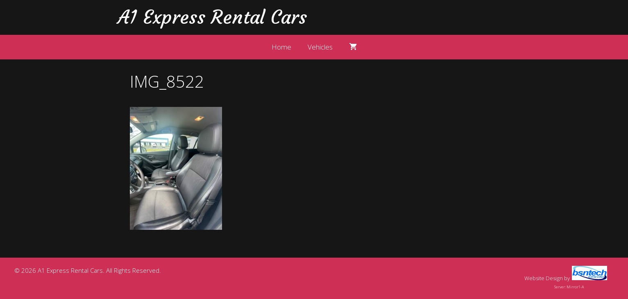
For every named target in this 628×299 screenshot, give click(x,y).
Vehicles (320, 47)
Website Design (543, 278)
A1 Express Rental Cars (212, 17)
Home (281, 47)
